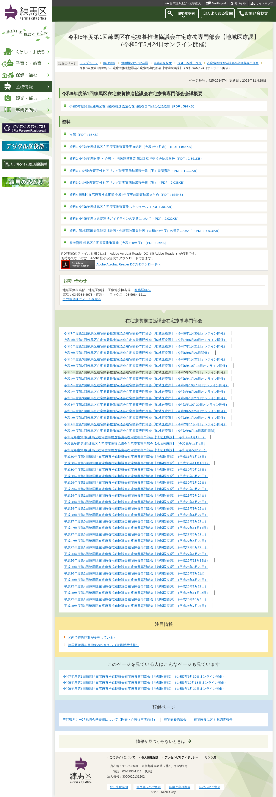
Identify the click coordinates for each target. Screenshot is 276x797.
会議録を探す (163, 63)
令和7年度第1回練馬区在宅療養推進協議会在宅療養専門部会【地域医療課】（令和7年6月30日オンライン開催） (144, 676)
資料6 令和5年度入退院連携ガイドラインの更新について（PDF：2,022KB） (124, 218)
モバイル (240, 3)
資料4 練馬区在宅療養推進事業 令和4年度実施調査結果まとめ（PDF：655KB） (127, 194)
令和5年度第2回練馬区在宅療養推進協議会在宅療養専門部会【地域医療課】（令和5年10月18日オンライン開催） (145, 682)
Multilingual (219, 3)
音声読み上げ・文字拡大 (185, 3)
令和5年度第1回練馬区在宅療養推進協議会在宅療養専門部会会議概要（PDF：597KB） (132, 106)
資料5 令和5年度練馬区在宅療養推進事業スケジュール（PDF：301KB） (121, 206)
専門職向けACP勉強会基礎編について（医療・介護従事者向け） (110, 719)
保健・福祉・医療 (189, 63)
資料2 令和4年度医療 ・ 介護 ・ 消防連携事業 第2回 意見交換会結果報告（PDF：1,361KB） (136, 158)
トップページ (89, 63)
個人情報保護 (149, 757)
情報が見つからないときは (160, 741)
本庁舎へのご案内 (148, 787)
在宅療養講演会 (175, 719)
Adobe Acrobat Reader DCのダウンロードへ (111, 264)
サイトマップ (264, 3)
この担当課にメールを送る (82, 299)
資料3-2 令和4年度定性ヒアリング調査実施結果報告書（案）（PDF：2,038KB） (127, 182)
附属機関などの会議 (134, 63)
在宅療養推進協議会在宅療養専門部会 (233, 63)
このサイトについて (122, 757)
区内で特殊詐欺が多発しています (92, 637)
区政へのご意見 (209, 787)
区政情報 (109, 63)
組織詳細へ (143, 290)
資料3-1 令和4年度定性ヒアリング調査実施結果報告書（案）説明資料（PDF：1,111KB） (134, 170)
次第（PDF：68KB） (84, 134)
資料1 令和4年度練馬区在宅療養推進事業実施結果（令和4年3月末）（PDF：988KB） (131, 146)
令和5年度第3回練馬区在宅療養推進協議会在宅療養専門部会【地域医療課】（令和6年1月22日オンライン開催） (144, 688)
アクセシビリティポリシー (181, 757)
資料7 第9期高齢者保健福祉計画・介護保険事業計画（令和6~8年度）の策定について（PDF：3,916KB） (145, 230)
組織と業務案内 (179, 787)
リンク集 (210, 757)
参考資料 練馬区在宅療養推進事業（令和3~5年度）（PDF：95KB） (118, 243)
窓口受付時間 (119, 787)
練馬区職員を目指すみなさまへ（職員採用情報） (103, 645)
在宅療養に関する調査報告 (213, 719)
